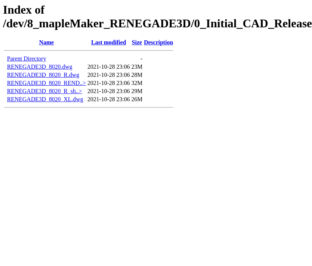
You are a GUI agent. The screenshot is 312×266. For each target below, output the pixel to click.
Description (158, 42)
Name (46, 42)
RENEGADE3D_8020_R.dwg (43, 75)
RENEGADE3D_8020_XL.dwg (45, 99)
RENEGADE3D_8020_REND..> (46, 83)
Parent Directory (26, 58)
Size (137, 42)
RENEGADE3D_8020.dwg (39, 67)
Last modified (108, 42)
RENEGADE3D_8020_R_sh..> (44, 91)
